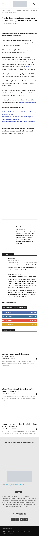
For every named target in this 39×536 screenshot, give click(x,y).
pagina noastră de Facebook (27, 102)
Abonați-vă (33, 320)
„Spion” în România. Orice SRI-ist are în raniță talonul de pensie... (17, 390)
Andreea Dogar (5, 358)
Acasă (3, 10)
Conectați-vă (32, 316)
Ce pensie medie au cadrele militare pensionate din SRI (15, 355)
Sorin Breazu (9, 23)
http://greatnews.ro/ (20, 229)
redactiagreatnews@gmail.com (15, 485)
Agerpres (28, 66)
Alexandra (12, 258)
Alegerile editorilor (10, 10)
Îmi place (33, 312)
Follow (34, 324)
